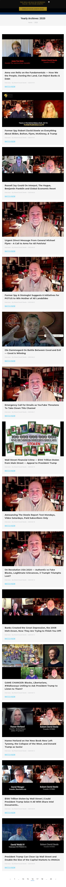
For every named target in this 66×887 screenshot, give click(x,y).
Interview (7, 74)
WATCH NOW (10, 78)
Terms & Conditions (23, 885)
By (19, 74)
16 (32, 871)
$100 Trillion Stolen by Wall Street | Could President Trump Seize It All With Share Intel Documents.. (29, 793)
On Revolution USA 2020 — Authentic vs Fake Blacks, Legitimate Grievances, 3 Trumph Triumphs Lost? (33, 564)
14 (23, 871)
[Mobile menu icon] (62, 3)
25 (51, 871)
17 (37, 871)
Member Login (44, 885)
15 (28, 871)
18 (42, 871)
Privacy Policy (34, 885)
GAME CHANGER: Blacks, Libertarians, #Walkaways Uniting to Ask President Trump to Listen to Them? (31, 677)
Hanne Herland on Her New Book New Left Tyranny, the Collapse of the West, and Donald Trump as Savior (30, 735)
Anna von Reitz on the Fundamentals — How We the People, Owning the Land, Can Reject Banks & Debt (32, 67)
